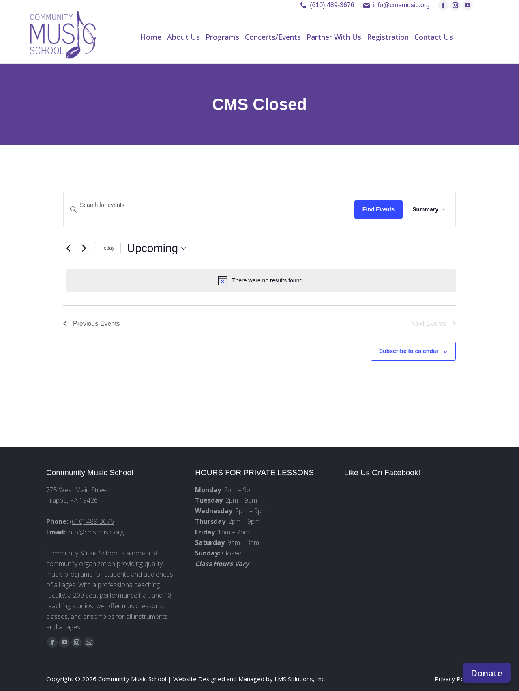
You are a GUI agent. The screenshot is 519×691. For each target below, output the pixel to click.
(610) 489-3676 (332, 5)
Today (107, 248)
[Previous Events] (68, 248)
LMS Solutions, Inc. (300, 679)
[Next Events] (84, 248)
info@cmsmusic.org (95, 531)
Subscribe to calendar (408, 351)
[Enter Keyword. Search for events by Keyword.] (209, 205)
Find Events (378, 209)
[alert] (261, 280)
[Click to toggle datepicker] (156, 248)
